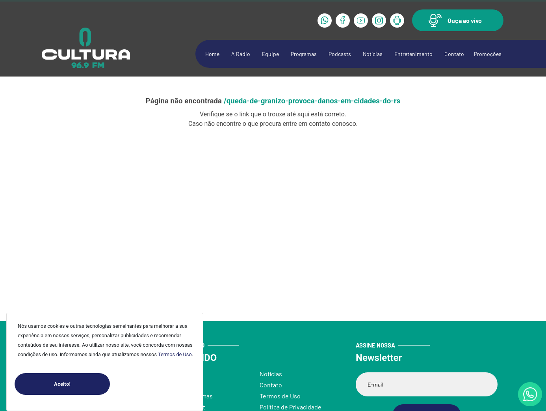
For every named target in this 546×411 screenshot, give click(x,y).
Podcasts (340, 53)
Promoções (487, 53)
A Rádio (240, 53)
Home (212, 53)
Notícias (373, 53)
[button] (457, 20)
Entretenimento (413, 53)
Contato (454, 53)
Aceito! (82, 384)
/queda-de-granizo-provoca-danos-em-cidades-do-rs (312, 101)
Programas (304, 53)
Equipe (270, 53)
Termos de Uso (175, 354)
